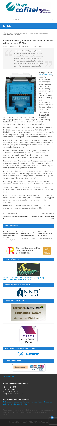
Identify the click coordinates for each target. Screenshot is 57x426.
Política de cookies (45, 402)
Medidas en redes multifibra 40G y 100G (43, 217)
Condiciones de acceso (28, 402)
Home (6, 33)
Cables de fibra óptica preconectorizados (21, 271)
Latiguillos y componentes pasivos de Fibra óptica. (23, 278)
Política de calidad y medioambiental (16, 404)
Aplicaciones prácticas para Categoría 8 (15, 217)
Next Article (46, 213)
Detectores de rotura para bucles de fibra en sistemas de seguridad (28, 233)
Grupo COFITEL (9, 376)
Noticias (13, 33)
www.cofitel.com (45, 75)
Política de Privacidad (11, 402)
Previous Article (12, 213)
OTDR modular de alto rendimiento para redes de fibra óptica (45, 233)
